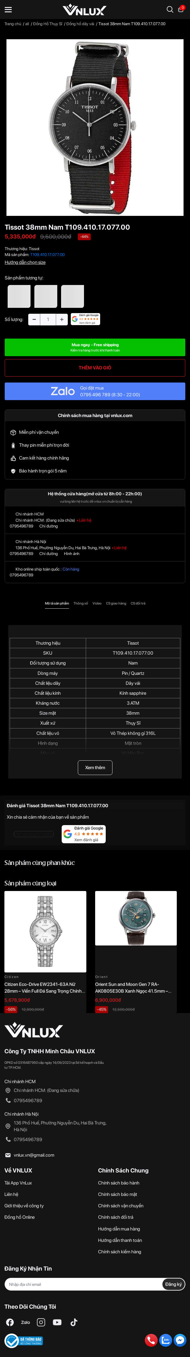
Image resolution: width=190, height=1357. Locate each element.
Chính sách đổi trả (115, 1217)
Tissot (34, 248)
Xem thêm (95, 767)
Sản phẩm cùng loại (30, 884)
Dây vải (133, 683)
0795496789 (21, 526)
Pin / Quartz (133, 673)
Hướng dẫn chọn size (25, 262)
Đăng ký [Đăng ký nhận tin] (173, 1284)
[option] (95, 127)
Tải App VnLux (18, 1183)
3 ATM (133, 703)
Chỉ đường (48, 526)
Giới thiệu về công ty (24, 1206)
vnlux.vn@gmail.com (34, 1155)
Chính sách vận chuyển (120, 1206)
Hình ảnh (72, 553)
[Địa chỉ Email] (95, 1284)
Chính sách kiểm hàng (119, 1251)
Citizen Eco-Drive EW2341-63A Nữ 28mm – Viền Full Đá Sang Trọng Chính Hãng (43, 991)
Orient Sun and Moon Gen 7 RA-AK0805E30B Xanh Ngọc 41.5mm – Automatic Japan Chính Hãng (131, 991)
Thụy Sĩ (133, 723)
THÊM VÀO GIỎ (95, 368)
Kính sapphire (133, 693)
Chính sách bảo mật (117, 1194)
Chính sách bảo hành (118, 1183)
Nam (133, 663)
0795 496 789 (95, 394)
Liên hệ (11, 1194)
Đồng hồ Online (19, 1217)
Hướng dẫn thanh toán (120, 1240)
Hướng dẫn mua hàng (119, 1229)
